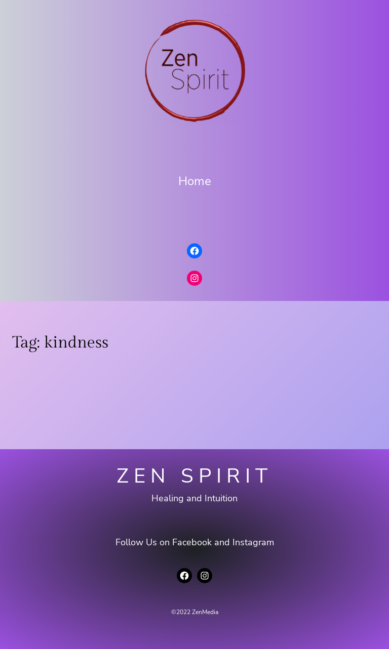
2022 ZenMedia (197, 612)
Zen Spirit (194, 476)
